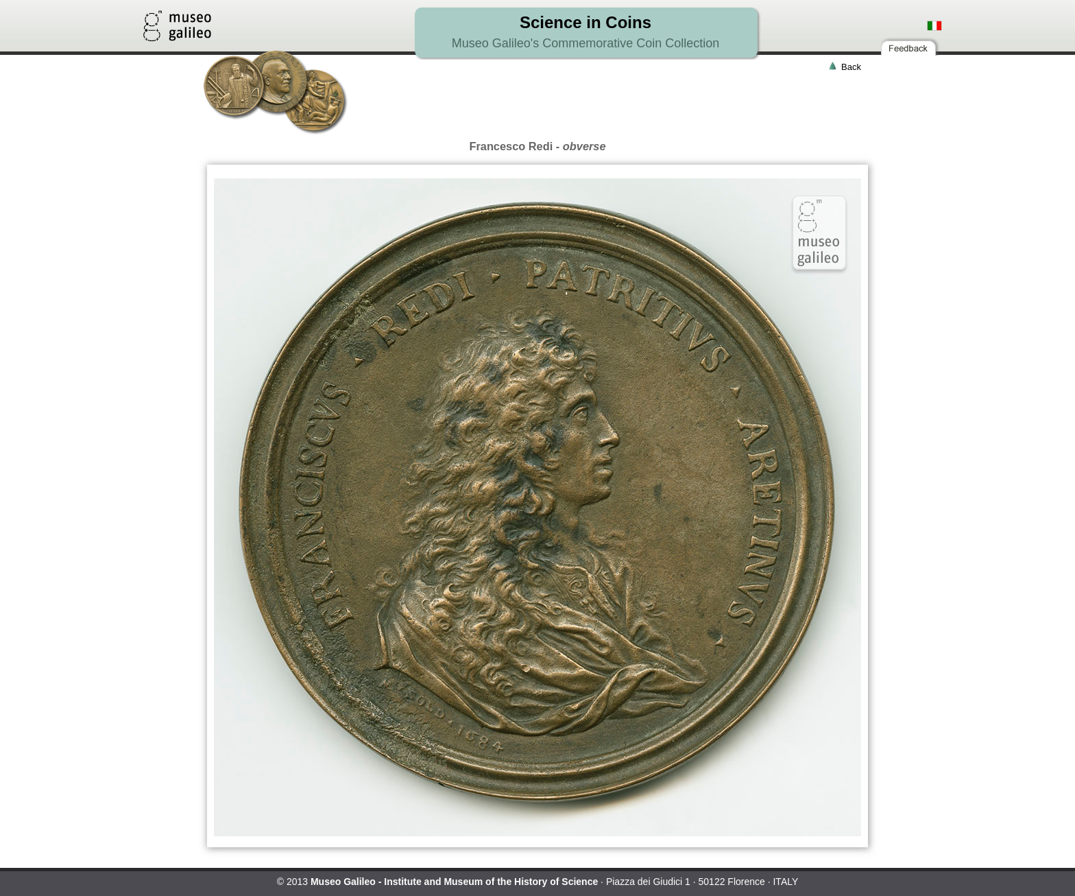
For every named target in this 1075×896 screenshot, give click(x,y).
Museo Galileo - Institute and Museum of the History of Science (454, 881)
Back (851, 67)
